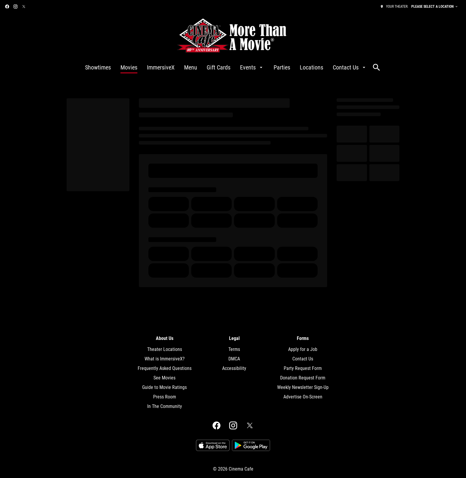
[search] (376, 67)
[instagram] (15, 6)
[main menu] (226, 67)
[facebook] (7, 6)
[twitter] (23, 6)
